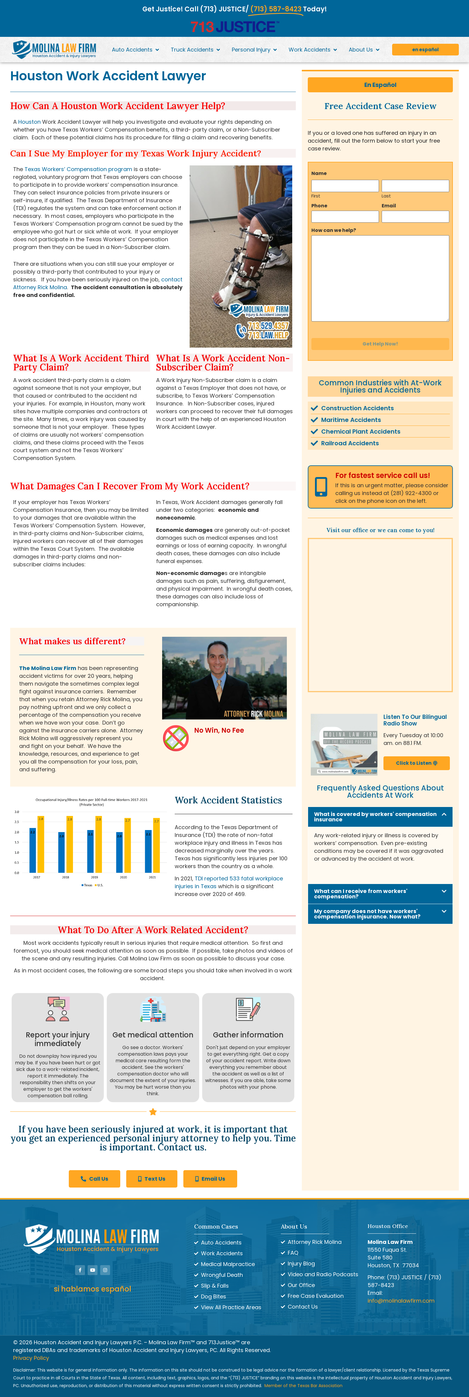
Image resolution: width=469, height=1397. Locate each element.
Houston (29, 122)
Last (386, 195)
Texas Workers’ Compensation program (78, 169)
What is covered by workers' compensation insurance (375, 816)
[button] (380, 817)
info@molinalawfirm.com (401, 1300)
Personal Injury (254, 49)
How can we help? (333, 230)
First (315, 195)
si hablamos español (92, 1289)
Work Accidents (313, 49)
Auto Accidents (135, 49)
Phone (319, 205)
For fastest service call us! (382, 475)
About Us (364, 49)
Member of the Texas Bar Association (303, 1386)
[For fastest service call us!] (321, 487)
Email (389, 205)
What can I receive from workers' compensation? (360, 893)
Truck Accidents (195, 49)
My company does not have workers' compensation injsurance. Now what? (367, 913)
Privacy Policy (31, 1358)
